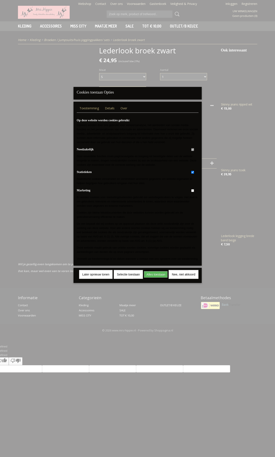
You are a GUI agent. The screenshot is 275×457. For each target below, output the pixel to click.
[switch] (192, 155)
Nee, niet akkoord (183, 280)
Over (124, 114)
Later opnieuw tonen (95, 280)
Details (110, 114)
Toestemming (89, 114)
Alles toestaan (155, 280)
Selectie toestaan (128, 280)
